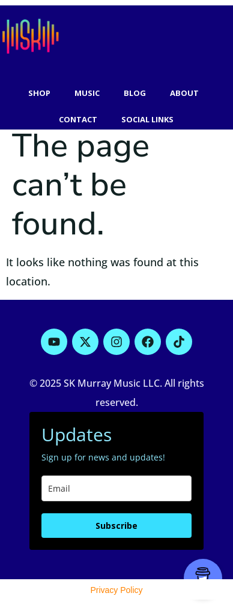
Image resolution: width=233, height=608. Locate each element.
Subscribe (116, 525)
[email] (116, 488)
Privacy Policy (116, 590)
